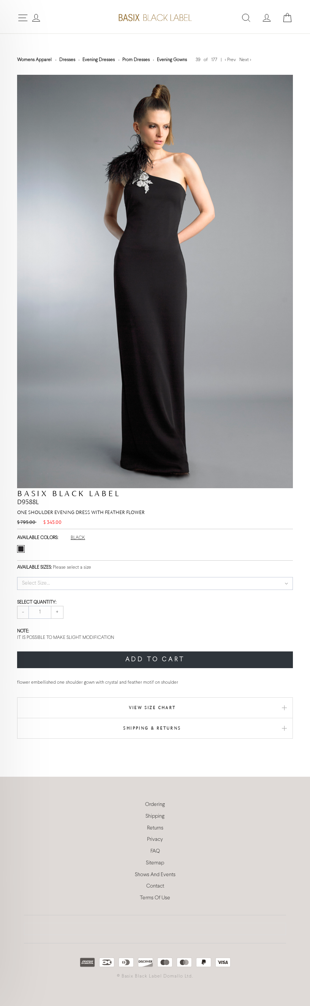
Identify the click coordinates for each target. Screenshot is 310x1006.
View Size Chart (152, 707)
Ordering (155, 804)
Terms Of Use (155, 898)
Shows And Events (155, 874)
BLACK (78, 538)
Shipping (155, 816)
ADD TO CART (155, 659)
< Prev (231, 60)
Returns (155, 828)
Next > (245, 60)
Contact (155, 886)
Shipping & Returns (152, 728)
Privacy (155, 839)
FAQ (155, 851)
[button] (155, 583)
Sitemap (155, 863)
